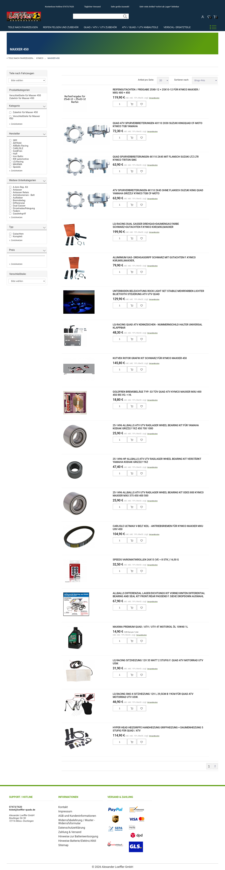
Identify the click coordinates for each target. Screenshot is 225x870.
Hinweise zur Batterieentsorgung (75, 834)
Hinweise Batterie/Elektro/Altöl (74, 838)
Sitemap (62, 842)
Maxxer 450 (54, 58)
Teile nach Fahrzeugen (23, 27)
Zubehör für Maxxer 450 (21, 98)
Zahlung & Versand (68, 830)
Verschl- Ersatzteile (177, 27)
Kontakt (62, 807)
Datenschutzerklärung (69, 826)
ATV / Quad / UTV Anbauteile (140, 27)
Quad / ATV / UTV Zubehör (100, 27)
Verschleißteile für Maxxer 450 (25, 95)
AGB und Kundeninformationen (74, 815)
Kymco (39, 58)
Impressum (64, 811)
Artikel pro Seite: (146, 80)
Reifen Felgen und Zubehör (60, 27)
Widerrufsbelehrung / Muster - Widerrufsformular (74, 820)
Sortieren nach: (181, 80)
